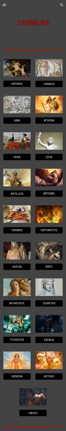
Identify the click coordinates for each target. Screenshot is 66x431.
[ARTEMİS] (49, 193)
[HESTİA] (17, 266)
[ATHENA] (49, 120)
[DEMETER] (49, 303)
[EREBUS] (49, 339)
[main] (33, 22)
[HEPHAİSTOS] (49, 230)
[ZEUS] (49, 157)
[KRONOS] (17, 83)
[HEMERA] (17, 376)
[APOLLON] (17, 193)
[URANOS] (49, 84)
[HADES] (33, 413)
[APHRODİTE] (17, 303)
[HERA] (17, 157)
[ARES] (49, 266)
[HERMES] (17, 230)
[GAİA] (17, 120)
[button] (4, 5)
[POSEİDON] (17, 339)
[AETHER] (49, 376)
